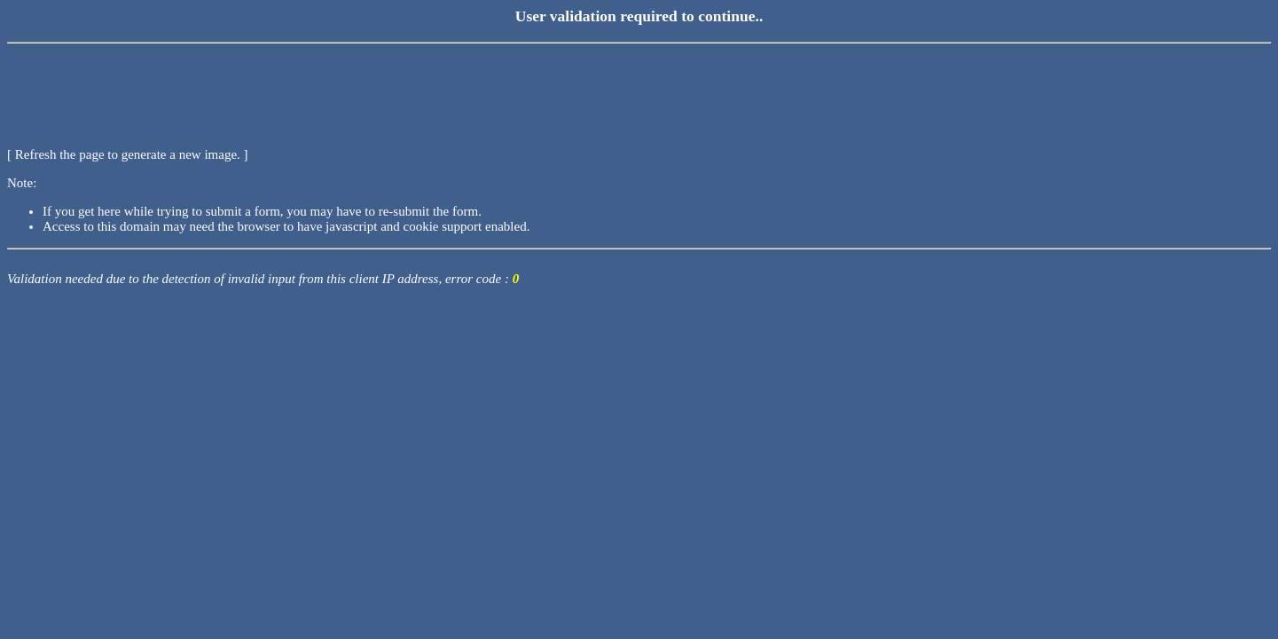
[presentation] (142, 84)
